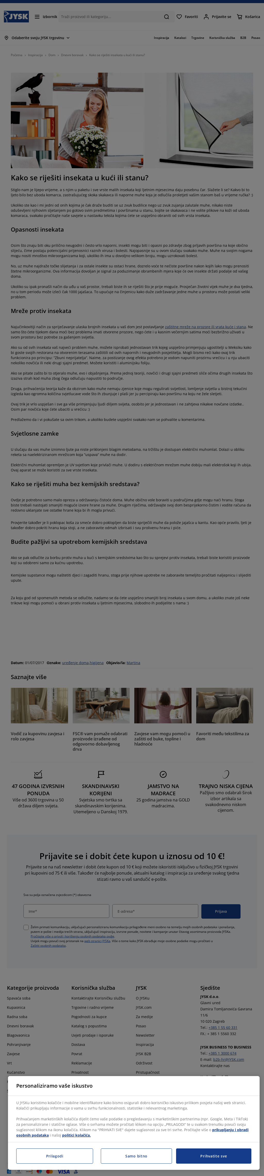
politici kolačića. (76, 1135)
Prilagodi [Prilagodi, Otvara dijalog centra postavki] (54, 1156)
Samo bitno (136, 1156)
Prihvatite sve (213, 1156)
